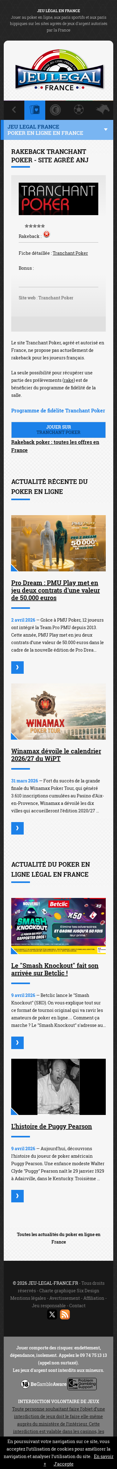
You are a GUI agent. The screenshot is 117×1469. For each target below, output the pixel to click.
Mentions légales (28, 1298)
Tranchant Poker (70, 253)
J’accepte (64, 1464)
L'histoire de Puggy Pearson (51, 1126)
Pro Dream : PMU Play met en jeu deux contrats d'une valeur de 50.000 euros (55, 590)
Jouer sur (58, 429)
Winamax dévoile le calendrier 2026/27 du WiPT (56, 754)
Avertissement (64, 1298)
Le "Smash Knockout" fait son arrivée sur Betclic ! (55, 969)
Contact (77, 1306)
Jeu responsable (49, 1306)
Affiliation (93, 1298)
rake (69, 380)
